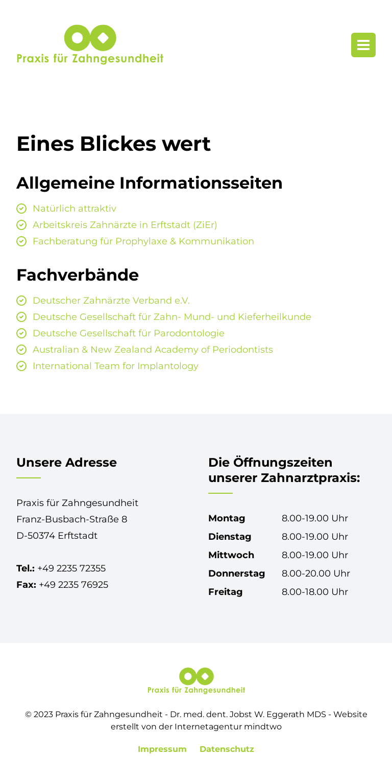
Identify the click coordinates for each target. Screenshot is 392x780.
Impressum (163, 749)
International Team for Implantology (116, 366)
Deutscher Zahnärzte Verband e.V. (111, 300)
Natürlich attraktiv (74, 208)
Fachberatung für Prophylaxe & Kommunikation (143, 241)
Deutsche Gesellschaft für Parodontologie (129, 333)
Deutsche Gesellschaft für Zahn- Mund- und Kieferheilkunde (172, 317)
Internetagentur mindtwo (228, 726)
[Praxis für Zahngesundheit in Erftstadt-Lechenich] (89, 45)
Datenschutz (227, 749)
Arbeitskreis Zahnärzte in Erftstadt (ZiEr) (125, 225)
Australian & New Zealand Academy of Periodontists (153, 349)
